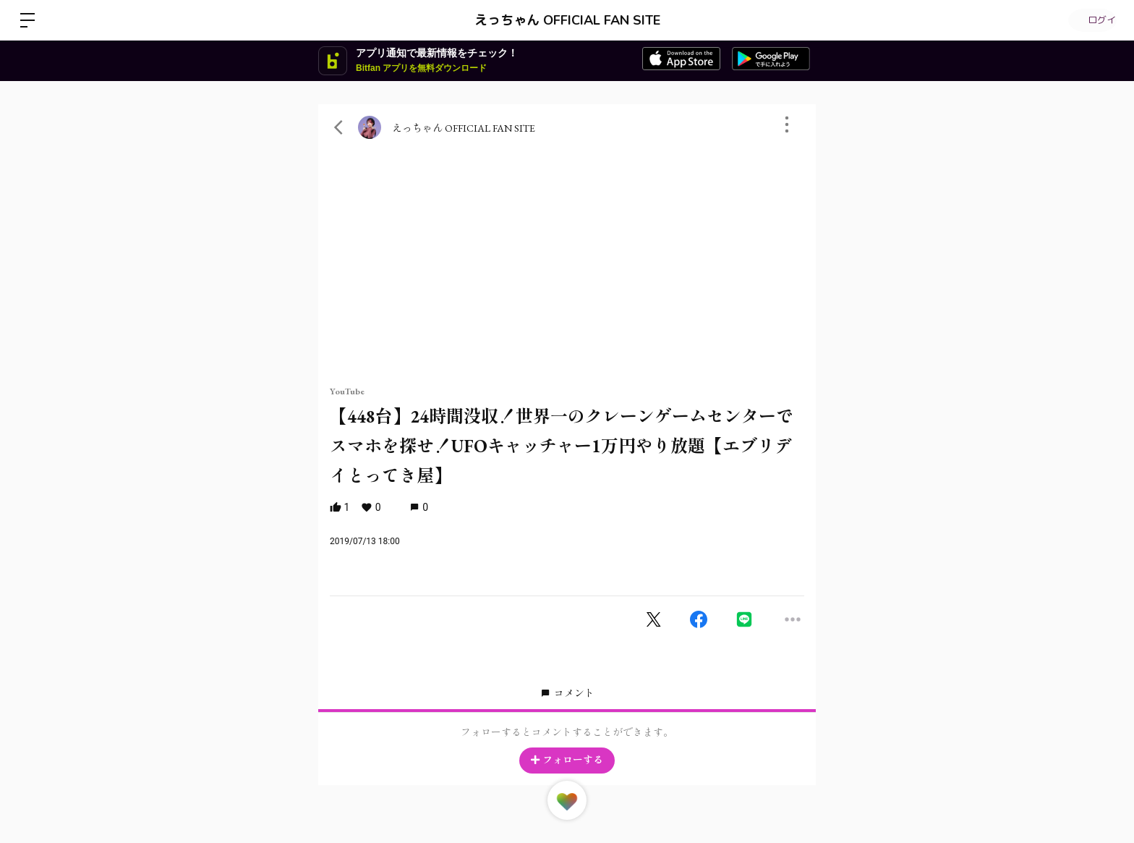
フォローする (567, 759)
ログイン (1090, 20)
